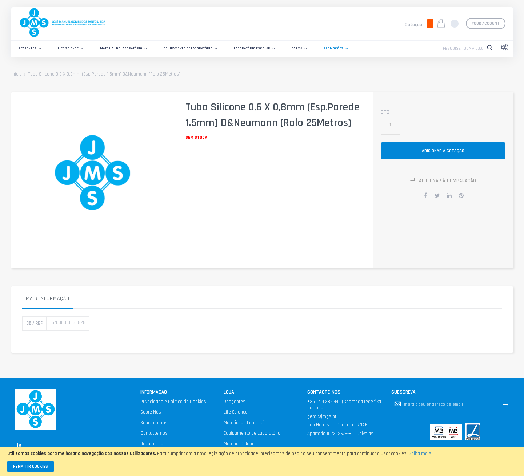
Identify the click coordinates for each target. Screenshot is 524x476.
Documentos (153, 444)
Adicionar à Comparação (447, 182)
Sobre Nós (150, 412)
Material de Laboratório (247, 423)
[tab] (47, 300)
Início (16, 74)
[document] (262, 461)
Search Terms (154, 423)
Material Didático (240, 444)
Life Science (236, 412)
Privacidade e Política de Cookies (173, 401)
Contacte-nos (154, 433)
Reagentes (234, 401)
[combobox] (461, 48)
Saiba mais (420, 453)
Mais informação (47, 298)
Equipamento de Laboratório (252, 433)
